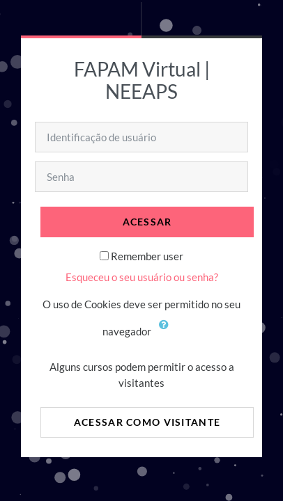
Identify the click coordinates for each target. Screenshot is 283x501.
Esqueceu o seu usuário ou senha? (142, 277)
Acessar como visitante (147, 422)
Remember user (147, 256)
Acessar (147, 222)
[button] (167, 332)
